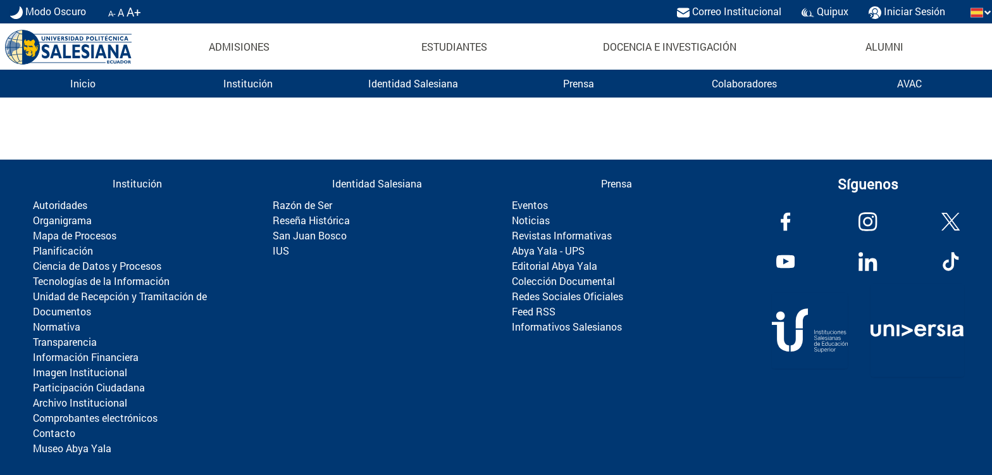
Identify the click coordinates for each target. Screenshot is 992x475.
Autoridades (60, 205)
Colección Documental (563, 281)
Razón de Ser (302, 205)
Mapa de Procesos (74, 235)
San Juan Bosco (310, 235)
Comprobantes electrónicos (95, 417)
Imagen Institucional (80, 372)
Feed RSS (533, 311)
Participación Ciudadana (89, 387)
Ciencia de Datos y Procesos (97, 265)
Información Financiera (86, 357)
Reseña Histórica (311, 220)
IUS (281, 250)
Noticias (531, 220)
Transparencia (65, 341)
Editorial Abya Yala (554, 265)
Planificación (63, 250)
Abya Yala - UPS (548, 250)
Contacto (54, 433)
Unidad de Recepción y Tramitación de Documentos (120, 303)
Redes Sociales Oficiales (567, 296)
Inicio (83, 83)
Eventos (530, 205)
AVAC (909, 83)
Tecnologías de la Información (101, 281)
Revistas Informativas (562, 235)
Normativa (56, 326)
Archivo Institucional (80, 402)
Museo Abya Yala (72, 448)
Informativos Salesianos (567, 326)
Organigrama (62, 220)
